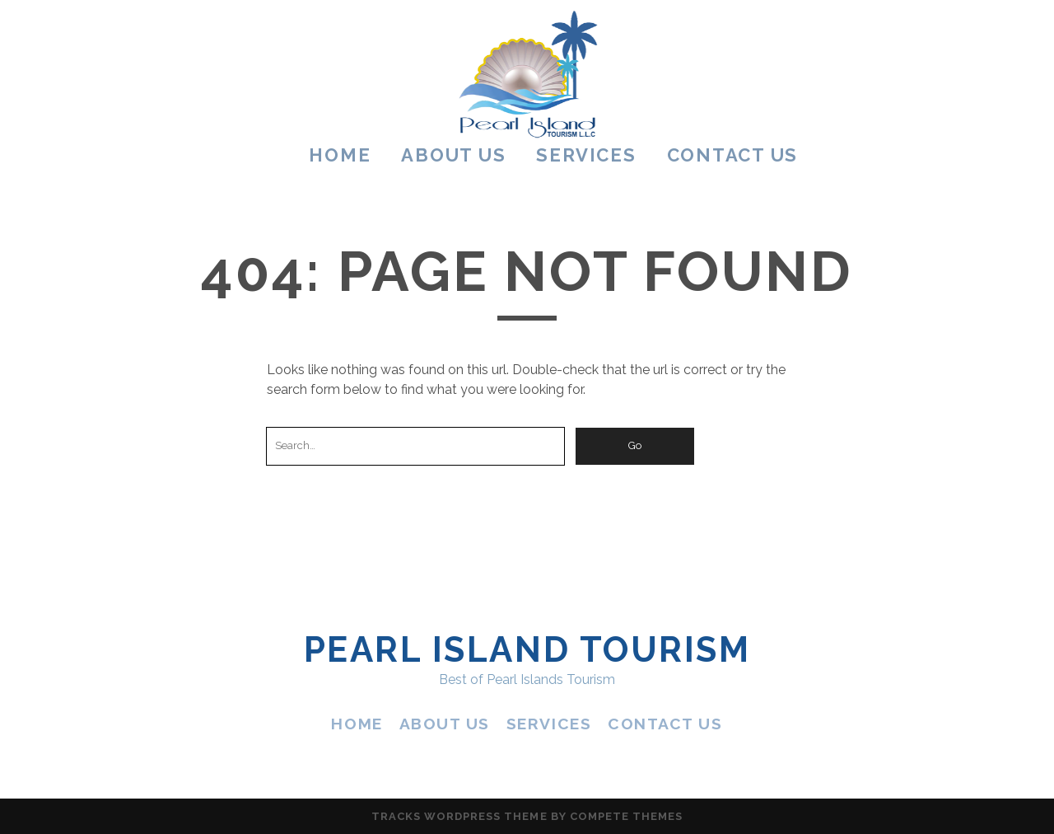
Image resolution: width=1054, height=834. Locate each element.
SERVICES (586, 155)
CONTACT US (733, 155)
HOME (340, 155)
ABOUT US (453, 155)
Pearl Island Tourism (527, 650)
